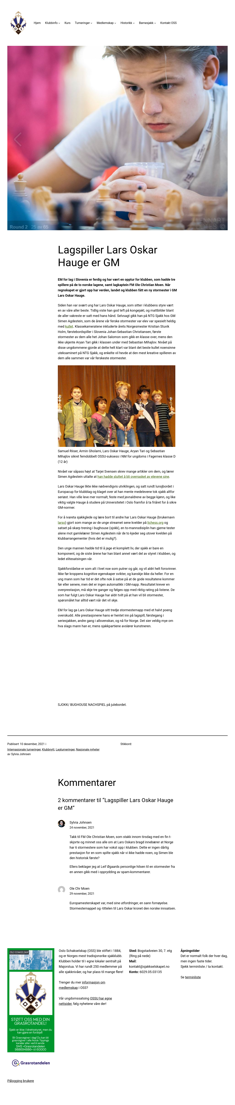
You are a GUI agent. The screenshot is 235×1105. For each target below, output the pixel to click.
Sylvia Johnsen (81, 822)
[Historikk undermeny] (134, 23)
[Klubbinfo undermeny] (59, 23)
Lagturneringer (65, 749)
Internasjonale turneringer (24, 749)
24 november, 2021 (82, 827)
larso (61, 523)
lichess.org (155, 523)
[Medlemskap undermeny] (115, 23)
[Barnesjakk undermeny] (155, 23)
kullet (69, 326)
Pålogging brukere (20, 1081)
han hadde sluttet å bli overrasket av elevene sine (133, 477)
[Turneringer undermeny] (91, 23)
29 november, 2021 (82, 893)
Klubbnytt (48, 749)
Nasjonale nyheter (88, 749)
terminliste (193, 977)
